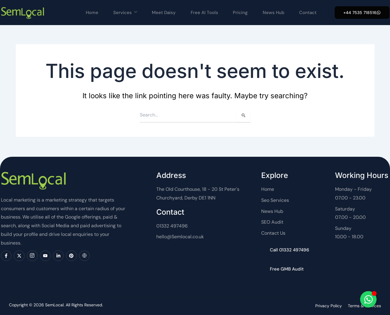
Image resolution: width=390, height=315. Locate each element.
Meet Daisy (163, 13)
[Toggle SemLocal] (368, 299)
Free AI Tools (204, 13)
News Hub (274, 13)
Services (125, 12)
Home (91, 13)
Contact (308, 13)
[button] (362, 12)
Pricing (240, 13)
